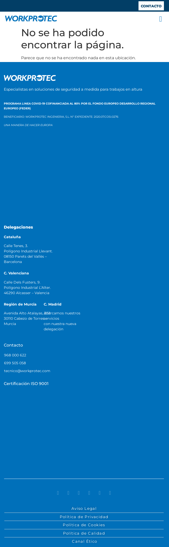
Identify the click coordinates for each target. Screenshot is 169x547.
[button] (160, 19)
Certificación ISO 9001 (26, 383)
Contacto (13, 345)
